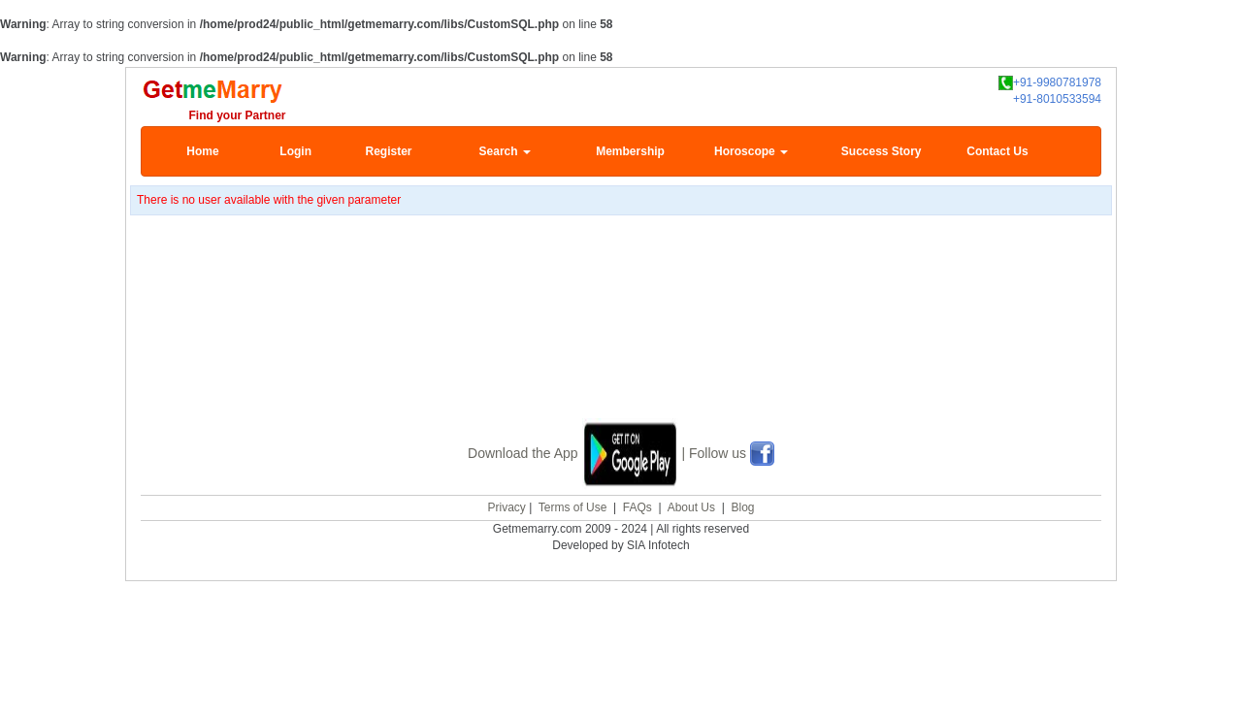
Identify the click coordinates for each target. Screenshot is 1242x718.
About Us (691, 505)
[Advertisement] (621, 341)
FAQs (637, 505)
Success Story (881, 151)
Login (295, 151)
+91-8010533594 (1057, 99)
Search (505, 151)
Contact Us (997, 151)
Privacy (506, 505)
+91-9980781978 (1049, 83)
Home (202, 151)
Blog (742, 505)
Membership (630, 151)
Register (388, 151)
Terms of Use (573, 505)
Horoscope (751, 151)
